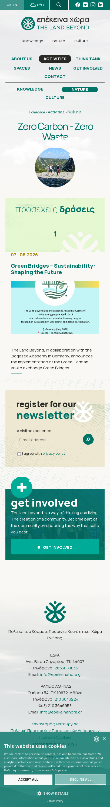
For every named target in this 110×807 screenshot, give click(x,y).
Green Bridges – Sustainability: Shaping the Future (53, 269)
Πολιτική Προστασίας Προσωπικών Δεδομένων (55, 730)
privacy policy (54, 453)
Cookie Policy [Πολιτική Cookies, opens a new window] (55, 801)
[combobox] (96, 739)
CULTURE (55, 97)
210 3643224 (66, 699)
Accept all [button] (28, 779)
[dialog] (55, 769)
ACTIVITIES (55, 59)
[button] (55, 793)
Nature (74, 112)
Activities (56, 111)
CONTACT (55, 76)
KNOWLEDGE (30, 89)
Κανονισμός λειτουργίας (55, 724)
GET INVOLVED (88, 68)
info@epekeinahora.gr (61, 674)
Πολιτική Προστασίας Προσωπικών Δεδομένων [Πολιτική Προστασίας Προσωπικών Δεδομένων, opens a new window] (35, 770)
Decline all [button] (80, 779)
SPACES (22, 68)
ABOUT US (21, 59)
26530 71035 (66, 668)
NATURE (80, 89)
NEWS (55, 68)
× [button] (104, 739)
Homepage (37, 112)
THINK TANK (88, 59)
